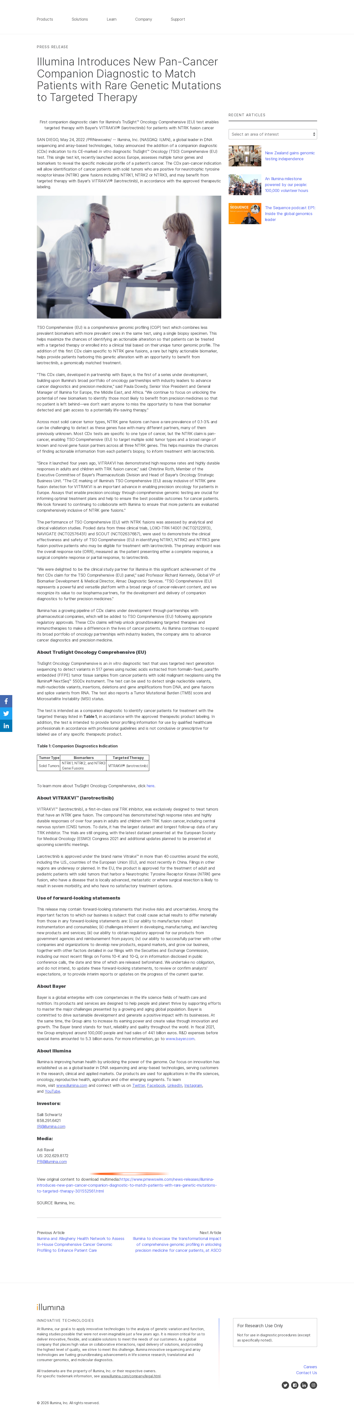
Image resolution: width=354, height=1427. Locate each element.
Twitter (138, 1086)
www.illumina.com (71, 1086)
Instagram (193, 1086)
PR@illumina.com (52, 1162)
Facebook (156, 1086)
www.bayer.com (180, 1039)
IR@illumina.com (51, 1127)
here (150, 786)
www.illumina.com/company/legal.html (131, 1377)
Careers (310, 1367)
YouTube (52, 1092)
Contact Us (306, 1373)
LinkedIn (174, 1086)
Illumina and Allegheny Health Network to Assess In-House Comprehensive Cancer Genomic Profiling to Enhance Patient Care (80, 1245)
